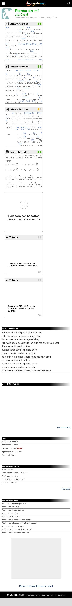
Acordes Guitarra (9, 455)
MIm (7, 28)
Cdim (39, 85)
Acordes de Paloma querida (13, 510)
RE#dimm (27, 113)
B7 (23, 70)
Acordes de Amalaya (10, 513)
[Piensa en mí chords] (28, 586)
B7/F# (28, 70)
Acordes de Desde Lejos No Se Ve (15, 504)
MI (19, 44)
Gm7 (33, 101)
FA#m (23, 38)
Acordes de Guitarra (10, 441)
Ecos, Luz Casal (8, 470)
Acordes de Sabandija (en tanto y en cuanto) (19, 523)
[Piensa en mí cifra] (45, 586)
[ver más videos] (63, 427)
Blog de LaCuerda (12, 449)
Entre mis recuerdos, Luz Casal (14, 473)
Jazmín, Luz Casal (9, 483)
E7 (38, 70)
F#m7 (22, 101)
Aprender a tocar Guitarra (12, 452)
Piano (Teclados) (19, 152)
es (48, 595)
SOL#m (28, 44)
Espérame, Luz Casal (10, 476)
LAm (17, 127)
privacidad (40, 595)
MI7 (33, 113)
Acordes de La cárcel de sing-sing (15, 533)
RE (7, 120)
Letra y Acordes (18, 24)
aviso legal (30, 595)
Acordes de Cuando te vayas (13, 526)
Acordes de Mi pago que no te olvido (16, 520)
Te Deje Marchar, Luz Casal (13, 479)
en (52, 595)
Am (17, 70)
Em (20, 70)
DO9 (38, 113)
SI (7, 117)
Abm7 (28, 101)
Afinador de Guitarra (10, 445)
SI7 (21, 28)
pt (55, 595)
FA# (19, 144)
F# (17, 85)
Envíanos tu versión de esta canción (23, 210)
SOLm (34, 44)
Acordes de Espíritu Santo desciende (16, 529)
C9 (24, 88)
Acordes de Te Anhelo (10, 517)
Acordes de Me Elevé (10, 507)
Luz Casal (21, 15)
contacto (61, 595)
